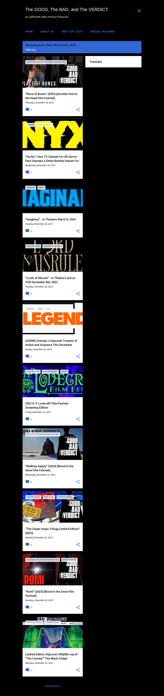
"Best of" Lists (72, 31)
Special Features (102, 31)
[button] (78, 110)
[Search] (139, 11)
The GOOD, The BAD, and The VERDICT (66, 9)
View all (30, 49)
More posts (52, 686)
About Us (47, 31)
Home (29, 31)
